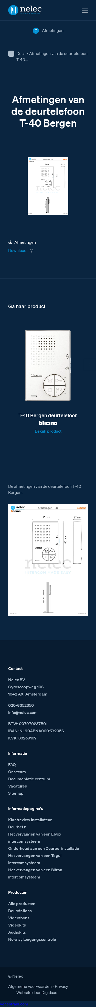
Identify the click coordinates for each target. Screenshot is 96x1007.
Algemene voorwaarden (30, 986)
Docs (21, 53)
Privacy (61, 986)
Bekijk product (48, 431)
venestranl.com (14, 1003)
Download (17, 250)
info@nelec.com (23, 712)
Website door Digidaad (36, 992)
